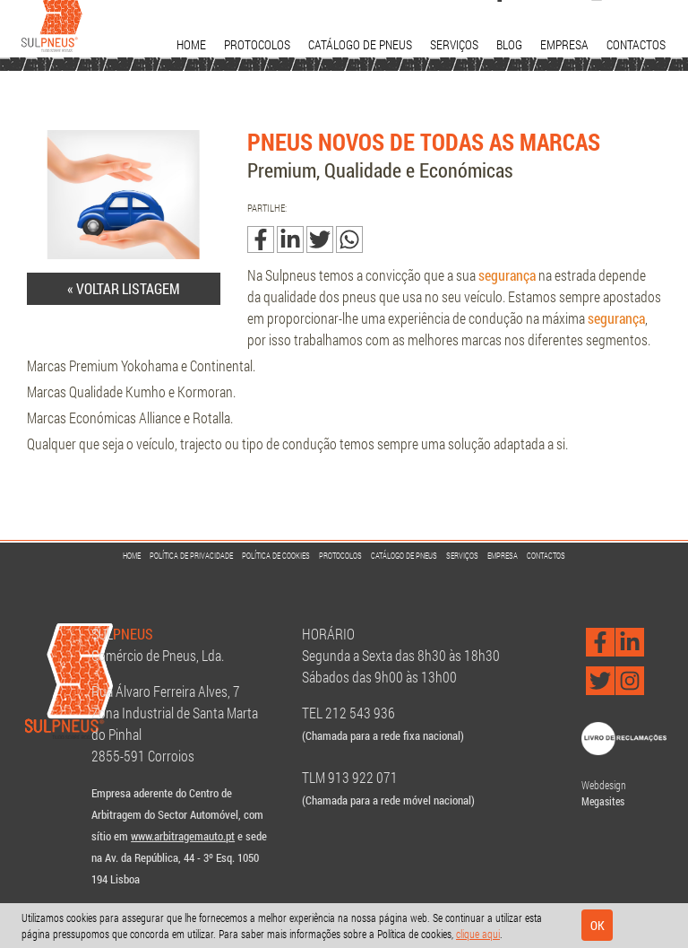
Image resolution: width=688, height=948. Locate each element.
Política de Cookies (276, 556)
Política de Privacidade (191, 556)
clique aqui (478, 933)
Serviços (454, 44)
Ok (597, 925)
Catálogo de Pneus (360, 44)
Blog (509, 44)
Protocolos (257, 44)
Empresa (564, 44)
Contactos (636, 44)
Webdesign (603, 785)
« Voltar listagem (123, 288)
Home (191, 44)
